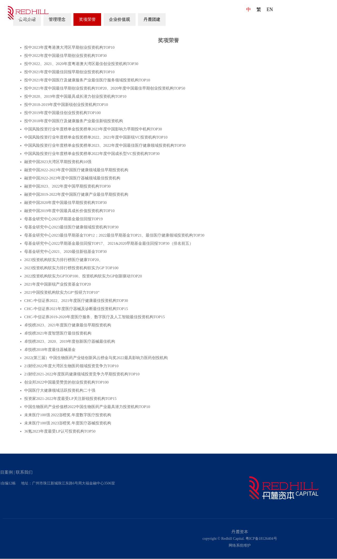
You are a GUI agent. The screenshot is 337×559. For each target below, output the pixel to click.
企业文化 (217, 20)
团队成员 (242, 20)
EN (269, 9)
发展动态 (267, 20)
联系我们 (316, 20)
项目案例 (292, 20)
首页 (192, 20)
